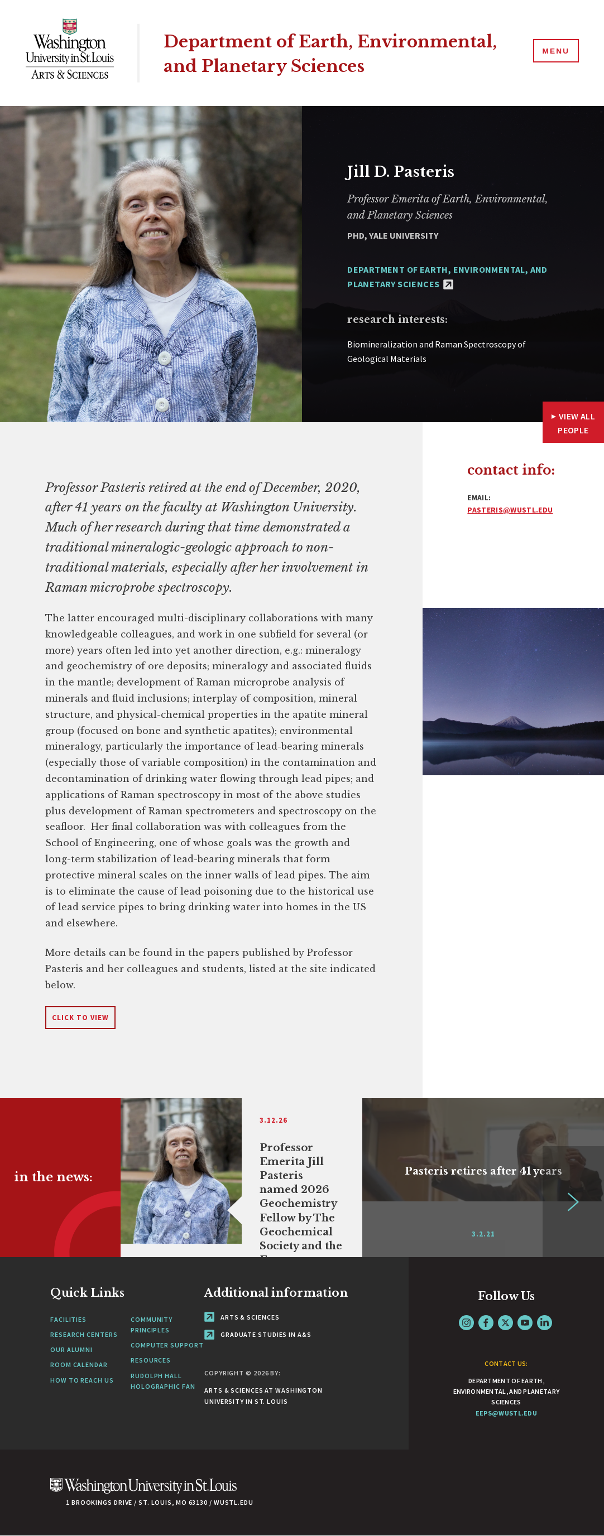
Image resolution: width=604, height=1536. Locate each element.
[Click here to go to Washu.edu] (143, 1491)
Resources (151, 1360)
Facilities (68, 1319)
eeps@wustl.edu (506, 1413)
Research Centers (83, 1334)
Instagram (466, 1322)
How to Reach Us (82, 1380)
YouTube (525, 1322)
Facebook (486, 1322)
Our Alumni (71, 1349)
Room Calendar (79, 1364)
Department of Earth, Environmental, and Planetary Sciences (320, 52)
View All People (576, 423)
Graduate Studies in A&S (257, 1334)
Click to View (80, 1017)
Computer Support (167, 1345)
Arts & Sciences (241, 1317)
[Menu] (554, 52)
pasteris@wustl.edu (510, 510)
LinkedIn (544, 1322)
